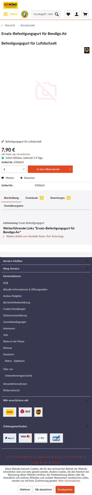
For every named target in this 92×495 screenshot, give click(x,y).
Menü (10, 13)
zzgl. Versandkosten (21, 154)
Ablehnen (25, 489)
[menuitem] (10, 14)
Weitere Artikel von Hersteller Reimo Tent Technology (33, 236)
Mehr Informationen (69, 480)
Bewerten (27, 177)
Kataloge (78, 457)
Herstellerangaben (13, 205)
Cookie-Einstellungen (14, 308)
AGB (5, 282)
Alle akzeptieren (43, 489)
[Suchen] (56, 14)
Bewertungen (60, 198)
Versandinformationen (15, 383)
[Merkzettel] (67, 14)
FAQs (9, 457)
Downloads (35, 198)
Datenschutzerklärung (15, 315)
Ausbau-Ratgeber (12, 295)
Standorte (8, 354)
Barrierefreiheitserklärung (16, 302)
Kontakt (35, 462)
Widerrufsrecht (11, 390)
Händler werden (62, 457)
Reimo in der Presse (13, 341)
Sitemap (7, 347)
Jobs (5, 334)
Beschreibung (11, 197)
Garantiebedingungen (14, 321)
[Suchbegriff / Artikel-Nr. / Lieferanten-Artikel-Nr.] (46, 14)
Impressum (9, 328)
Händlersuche (44, 457)
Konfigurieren (65, 489)
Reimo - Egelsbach (15, 360)
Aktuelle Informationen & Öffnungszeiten (25, 289)
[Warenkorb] (85, 14)
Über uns (8, 369)
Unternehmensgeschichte (18, 375)
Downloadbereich (24, 457)
